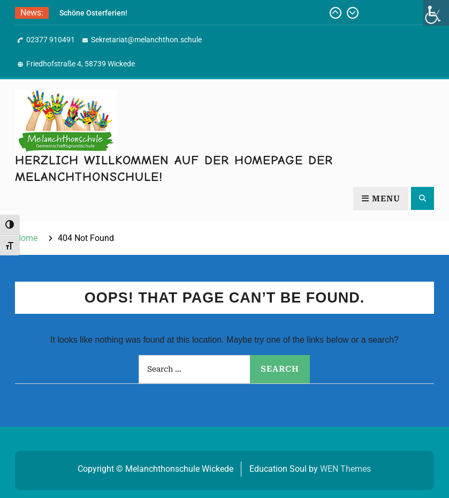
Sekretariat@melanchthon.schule (146, 39)
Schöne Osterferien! (93, 13)
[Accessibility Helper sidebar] (436, 13)
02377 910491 (50, 39)
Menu (380, 198)
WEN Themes (345, 469)
